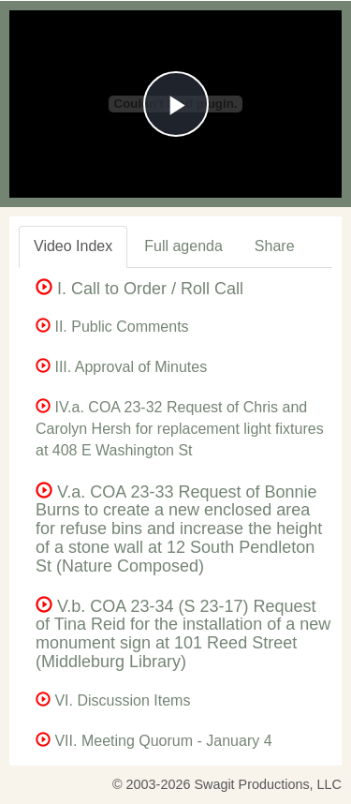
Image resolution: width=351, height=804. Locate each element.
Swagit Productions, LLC (268, 784)
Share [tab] (275, 246)
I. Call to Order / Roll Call (139, 288)
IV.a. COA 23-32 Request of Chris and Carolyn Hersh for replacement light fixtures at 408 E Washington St (180, 428)
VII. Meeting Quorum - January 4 (154, 741)
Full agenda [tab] (183, 246)
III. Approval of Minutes (121, 367)
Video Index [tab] (73, 246)
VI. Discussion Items (113, 700)
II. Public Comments (112, 327)
